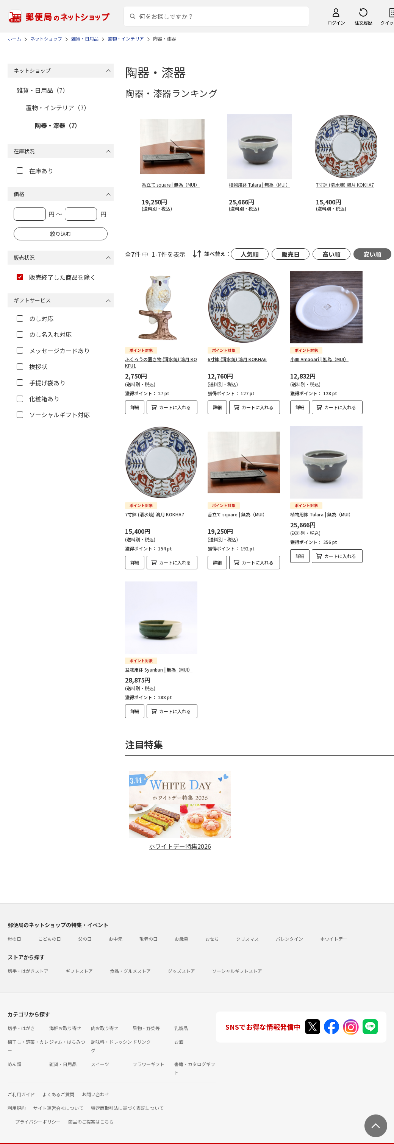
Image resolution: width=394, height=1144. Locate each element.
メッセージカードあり (53, 350)
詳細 (134, 407)
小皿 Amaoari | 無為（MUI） (319, 359)
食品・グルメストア (130, 964)
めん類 (14, 1057)
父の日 (85, 932)
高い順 (331, 254)
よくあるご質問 (58, 1088)
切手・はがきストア (28, 964)
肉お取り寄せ (104, 1021)
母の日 (14, 932)
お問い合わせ (95, 1088)
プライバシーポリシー (38, 1115)
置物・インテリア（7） (58, 107)
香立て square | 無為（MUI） (237, 514)
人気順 (250, 254)
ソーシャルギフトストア (237, 964)
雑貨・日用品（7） (43, 90)
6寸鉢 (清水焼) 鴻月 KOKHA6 (237, 359)
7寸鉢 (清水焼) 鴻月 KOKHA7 (154, 514)
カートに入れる (175, 407)
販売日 (290, 254)
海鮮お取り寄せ (65, 1021)
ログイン (336, 22)
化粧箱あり (38, 398)
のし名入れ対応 (44, 334)
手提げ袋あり (41, 382)
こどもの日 (49, 932)
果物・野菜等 (146, 1021)
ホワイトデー (333, 932)
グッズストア (181, 964)
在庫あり (35, 170)
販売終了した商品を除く (56, 277)
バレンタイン (289, 932)
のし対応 (35, 318)
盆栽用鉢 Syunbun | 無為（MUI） (158, 669)
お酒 (178, 1035)
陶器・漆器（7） (58, 125)
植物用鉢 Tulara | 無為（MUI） (321, 514)
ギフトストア (79, 964)
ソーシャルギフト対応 (53, 414)
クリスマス (247, 932)
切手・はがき (21, 1021)
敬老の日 (148, 932)
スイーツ (100, 1057)
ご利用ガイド (21, 1088)
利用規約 (17, 1101)
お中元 (115, 932)
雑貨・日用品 (63, 1057)
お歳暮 (181, 932)
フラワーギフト (148, 1057)
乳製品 (181, 1021)
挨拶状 (32, 366)
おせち (212, 932)
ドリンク (142, 1035)
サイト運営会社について (58, 1101)
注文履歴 (363, 22)
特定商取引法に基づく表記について (127, 1101)
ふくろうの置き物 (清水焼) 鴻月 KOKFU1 (161, 362)
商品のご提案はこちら (91, 1115)
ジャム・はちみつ (67, 1035)
